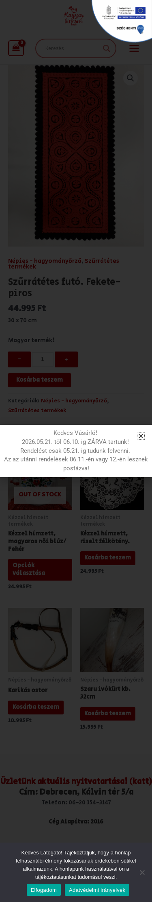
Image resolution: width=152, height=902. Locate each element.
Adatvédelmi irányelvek (97, 890)
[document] (76, 451)
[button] (141, 436)
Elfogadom (44, 890)
